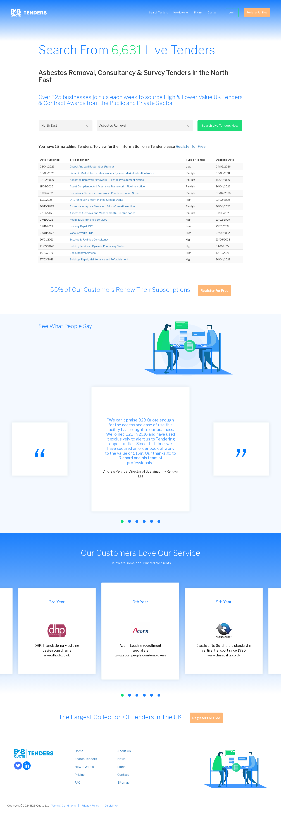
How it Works (84, 767)
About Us (124, 751)
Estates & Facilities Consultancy (89, 239)
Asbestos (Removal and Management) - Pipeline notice (102, 213)
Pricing (198, 12)
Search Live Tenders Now (220, 125)
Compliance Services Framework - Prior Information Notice (105, 193)
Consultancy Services (83, 252)
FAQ (77, 782)
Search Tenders (158, 12)
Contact (213, 12)
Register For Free (257, 12)
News (121, 759)
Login (232, 12)
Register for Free (191, 146)
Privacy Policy (90, 805)
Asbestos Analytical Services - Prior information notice (102, 206)
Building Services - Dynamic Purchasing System (98, 246)
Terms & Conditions (63, 805)
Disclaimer (111, 805)
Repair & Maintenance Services (88, 219)
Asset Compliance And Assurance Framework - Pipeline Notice (107, 186)
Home (79, 751)
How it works (181, 12)
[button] (122, 521)
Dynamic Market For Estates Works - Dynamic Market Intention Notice (112, 173)
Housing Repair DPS (82, 226)
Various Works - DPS (82, 232)
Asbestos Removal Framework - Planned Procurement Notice (107, 179)
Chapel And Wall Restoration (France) (92, 166)
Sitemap (123, 782)
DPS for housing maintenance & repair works (96, 199)
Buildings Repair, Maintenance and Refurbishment (99, 259)
